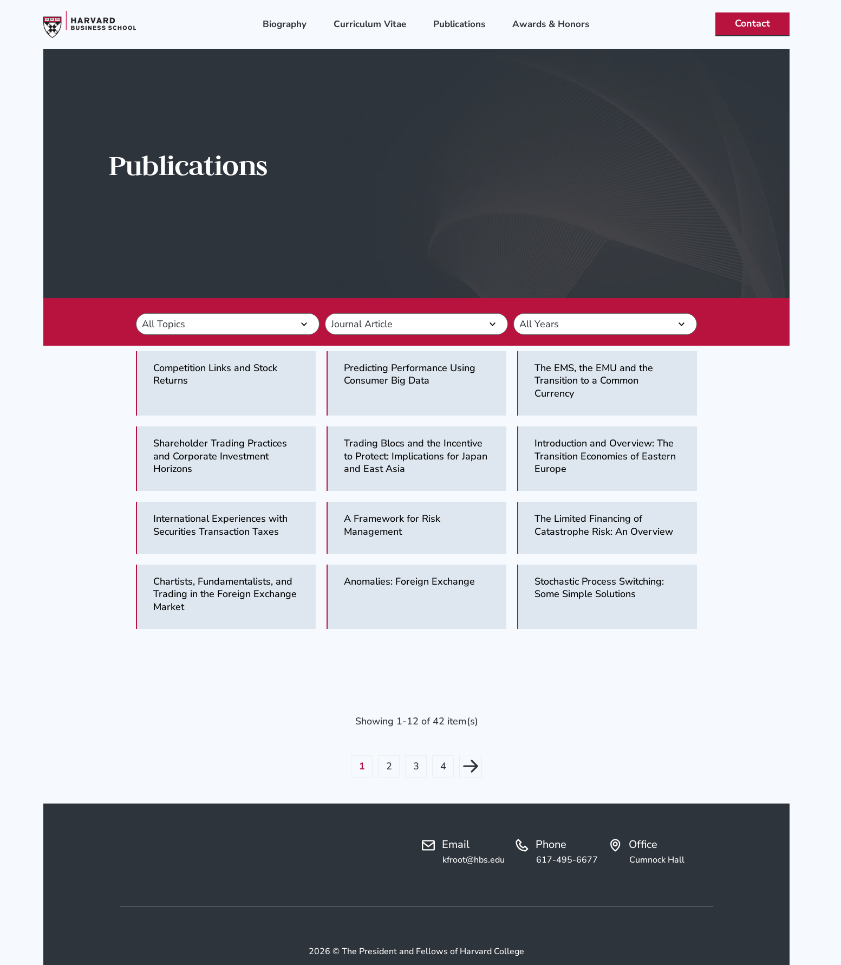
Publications (459, 24)
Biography (285, 24)
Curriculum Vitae (370, 24)
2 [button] (389, 766)
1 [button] (362, 766)
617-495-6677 (567, 860)
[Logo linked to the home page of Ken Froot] (89, 24)
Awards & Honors (550, 24)
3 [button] (416, 766)
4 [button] (443, 766)
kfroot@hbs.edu (473, 860)
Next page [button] (470, 766)
